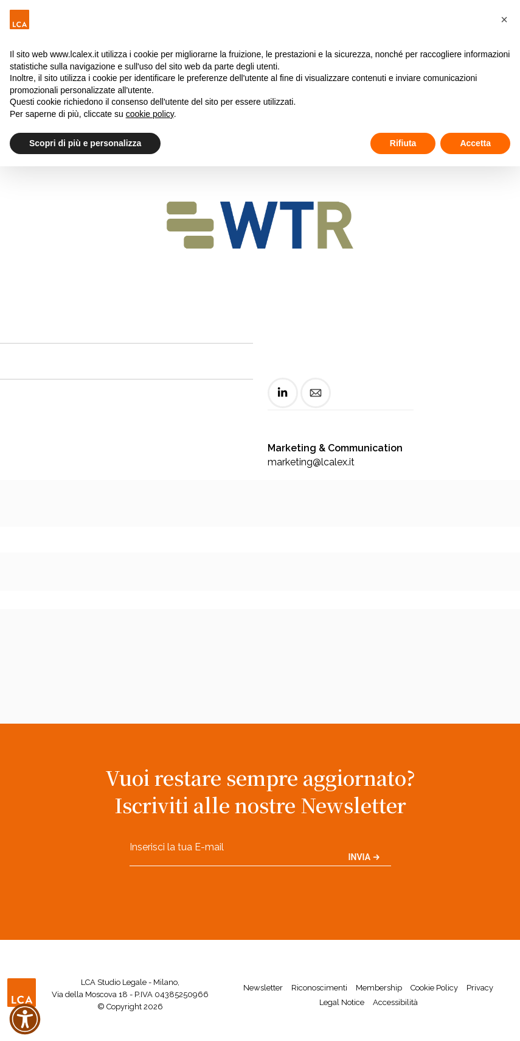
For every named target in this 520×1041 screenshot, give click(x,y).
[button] (504, 19)
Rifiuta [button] (403, 143)
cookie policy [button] (150, 114)
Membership (379, 987)
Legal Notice (341, 1002)
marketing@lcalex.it (311, 462)
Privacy (479, 987)
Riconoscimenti (319, 987)
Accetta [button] (475, 143)
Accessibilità (395, 1002)
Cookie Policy (434, 987)
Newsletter (263, 987)
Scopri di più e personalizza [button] (85, 143)
